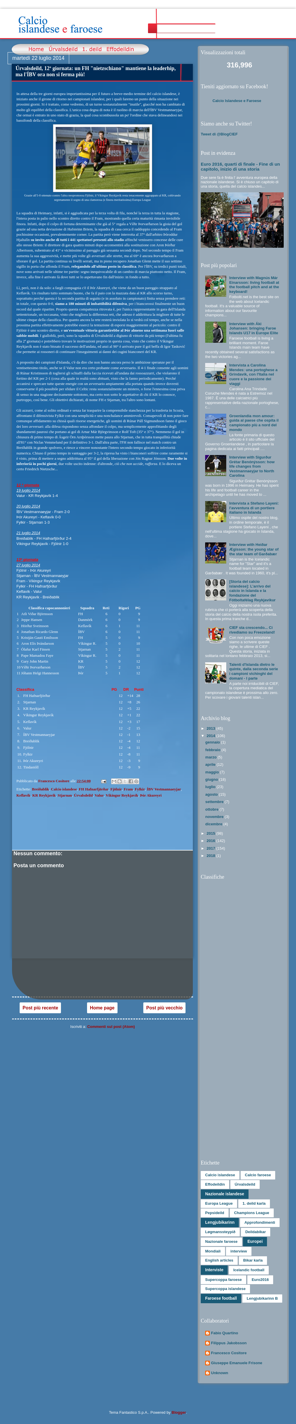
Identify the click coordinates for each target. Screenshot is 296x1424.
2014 (211, 736)
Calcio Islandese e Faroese (236, 101)
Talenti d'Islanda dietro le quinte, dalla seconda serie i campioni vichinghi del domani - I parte (253, 671)
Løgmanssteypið (220, 1232)
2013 (211, 728)
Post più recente (40, 1007)
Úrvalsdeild (83, 795)
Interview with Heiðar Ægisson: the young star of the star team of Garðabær (253, 549)
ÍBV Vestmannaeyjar (164, 789)
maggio (212, 772)
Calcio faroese (258, 1175)
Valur (99, 795)
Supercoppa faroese (223, 1279)
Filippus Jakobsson (228, 1343)
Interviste (214, 1269)
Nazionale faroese (221, 1241)
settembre (215, 802)
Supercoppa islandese (225, 1288)
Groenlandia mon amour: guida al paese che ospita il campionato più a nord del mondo (253, 423)
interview (238, 1251)
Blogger (179, 1412)
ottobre (212, 809)
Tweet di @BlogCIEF (219, 134)
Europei (255, 1241)
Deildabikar (255, 1232)
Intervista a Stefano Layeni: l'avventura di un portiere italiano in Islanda (254, 508)
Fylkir (140, 789)
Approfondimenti (259, 1222)
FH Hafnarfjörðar (93, 789)
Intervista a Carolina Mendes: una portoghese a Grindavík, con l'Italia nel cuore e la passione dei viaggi (253, 374)
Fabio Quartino (224, 1333)
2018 (211, 855)
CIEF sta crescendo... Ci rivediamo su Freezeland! (252, 629)
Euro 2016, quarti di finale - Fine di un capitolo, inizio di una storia (240, 167)
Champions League (251, 1213)
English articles (219, 1260)
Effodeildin (215, 1184)
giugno (212, 779)
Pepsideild (214, 1213)
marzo (211, 757)
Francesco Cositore (228, 1353)
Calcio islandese (64, 789)
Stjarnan (64, 795)
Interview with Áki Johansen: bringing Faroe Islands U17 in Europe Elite (253, 328)
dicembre (214, 824)
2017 (211, 848)
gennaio (213, 742)
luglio (211, 787)
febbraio (213, 750)
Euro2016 (260, 1279)
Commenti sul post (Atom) (111, 1026)
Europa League (219, 1203)
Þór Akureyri (151, 795)
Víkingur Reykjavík (122, 795)
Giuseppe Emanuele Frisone (236, 1363)
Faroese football (221, 1298)
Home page (102, 1007)
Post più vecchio (164, 1007)
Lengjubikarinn (219, 1222)
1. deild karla (254, 1203)
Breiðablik (40, 789)
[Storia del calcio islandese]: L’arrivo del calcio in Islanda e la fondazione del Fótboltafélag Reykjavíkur (252, 590)
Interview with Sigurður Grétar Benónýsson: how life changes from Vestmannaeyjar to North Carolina (252, 466)
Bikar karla (253, 1260)
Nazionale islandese (224, 1194)
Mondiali (213, 1251)
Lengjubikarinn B (262, 1298)
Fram (128, 789)
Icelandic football (248, 1270)
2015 (211, 833)
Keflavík (23, 795)
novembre (215, 816)
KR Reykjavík (44, 795)
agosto (212, 794)
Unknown (219, 1373)
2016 (211, 841)
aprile (211, 764)
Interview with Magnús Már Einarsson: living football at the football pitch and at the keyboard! (254, 285)
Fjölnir (116, 789)
